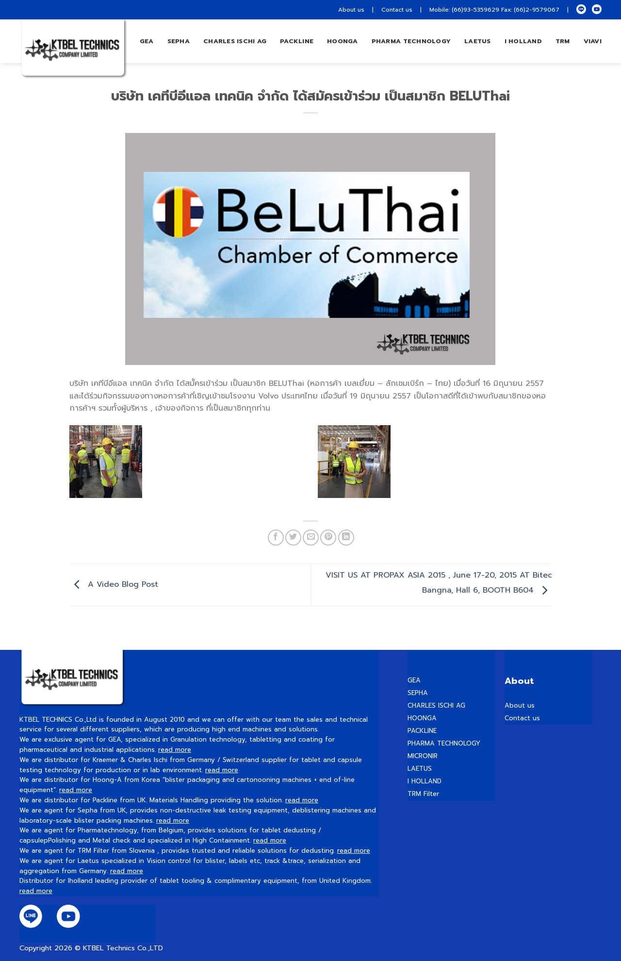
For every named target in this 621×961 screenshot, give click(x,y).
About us (351, 9)
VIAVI (593, 41)
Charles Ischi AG (234, 41)
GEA (147, 41)
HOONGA (422, 718)
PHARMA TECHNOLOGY (411, 41)
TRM (563, 41)
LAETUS (477, 41)
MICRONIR (423, 756)
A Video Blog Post (113, 584)
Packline (296, 41)
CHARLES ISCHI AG (436, 705)
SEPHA (418, 692)
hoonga (342, 41)
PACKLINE (422, 730)
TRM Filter (423, 793)
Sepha (178, 41)
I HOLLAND (523, 41)
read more (174, 749)
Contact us (396, 9)
